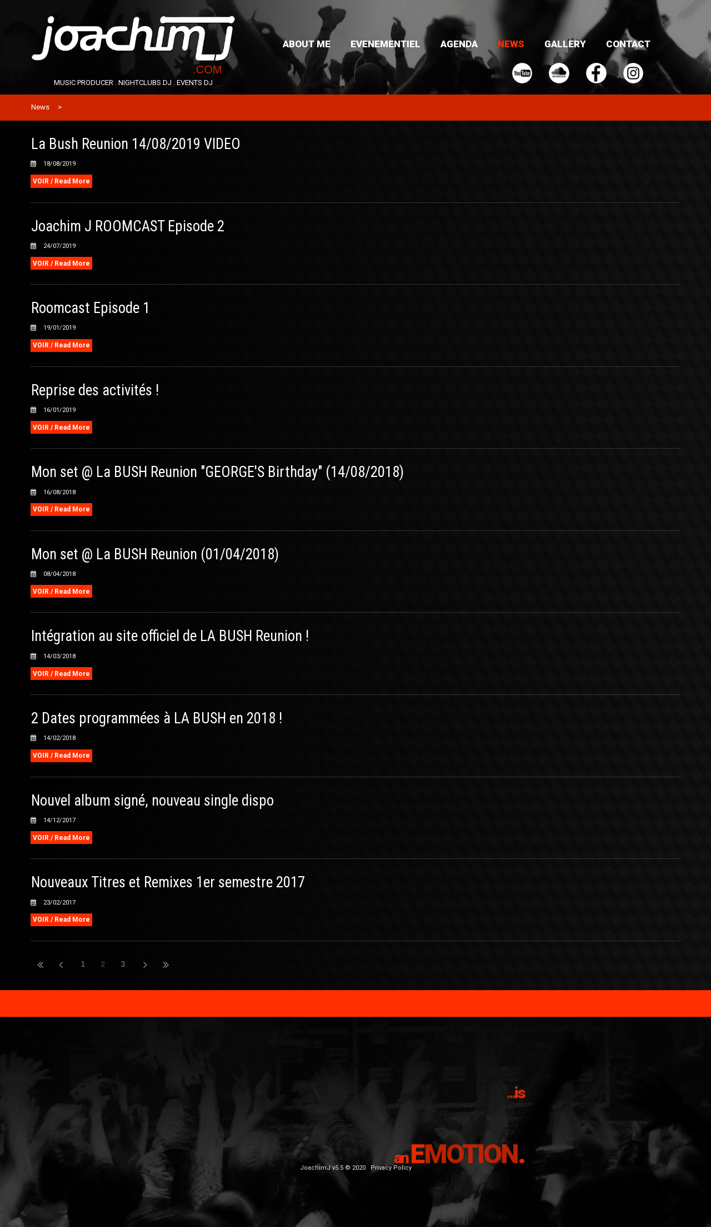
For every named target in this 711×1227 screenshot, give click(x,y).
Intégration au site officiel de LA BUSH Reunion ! (170, 636)
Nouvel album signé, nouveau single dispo (153, 800)
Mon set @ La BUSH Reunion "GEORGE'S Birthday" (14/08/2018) (219, 472)
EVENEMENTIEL (385, 43)
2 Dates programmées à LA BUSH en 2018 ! (157, 718)
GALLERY (565, 43)
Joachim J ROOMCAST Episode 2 (128, 226)
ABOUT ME (307, 43)
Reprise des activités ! (95, 390)
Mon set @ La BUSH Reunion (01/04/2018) (155, 554)
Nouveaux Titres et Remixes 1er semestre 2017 (169, 882)
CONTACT (628, 43)
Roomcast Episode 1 (91, 308)
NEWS (511, 43)
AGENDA (459, 43)
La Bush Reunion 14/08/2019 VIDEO (136, 144)
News (40, 107)
